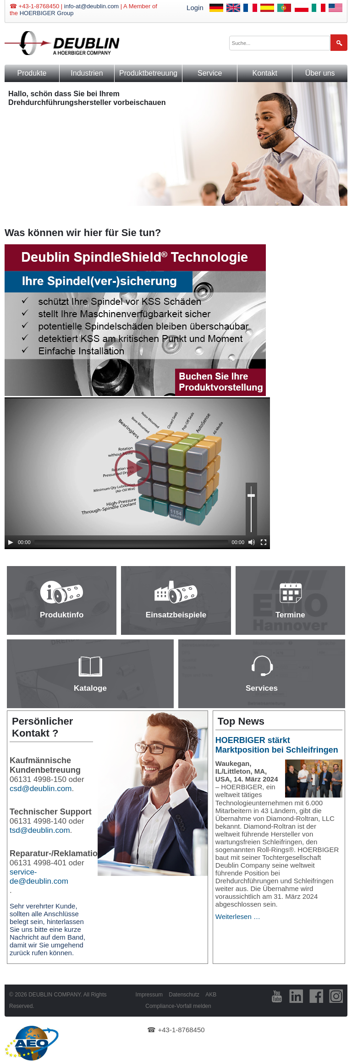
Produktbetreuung (148, 73)
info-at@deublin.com (91, 6)
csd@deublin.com (41, 788)
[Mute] (251, 542)
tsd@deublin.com (40, 830)
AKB (210, 994)
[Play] (10, 542)
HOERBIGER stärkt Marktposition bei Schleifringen (276, 745)
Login (195, 7)
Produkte (31, 73)
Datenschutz (184, 994)
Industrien (87, 73)
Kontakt (265, 73)
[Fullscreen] (263, 542)
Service (210, 73)
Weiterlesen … (237, 916)
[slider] (131, 542)
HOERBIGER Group (47, 13)
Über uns (320, 73)
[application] (137, 473)
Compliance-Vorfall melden (178, 1006)
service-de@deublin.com (39, 877)
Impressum (149, 994)
